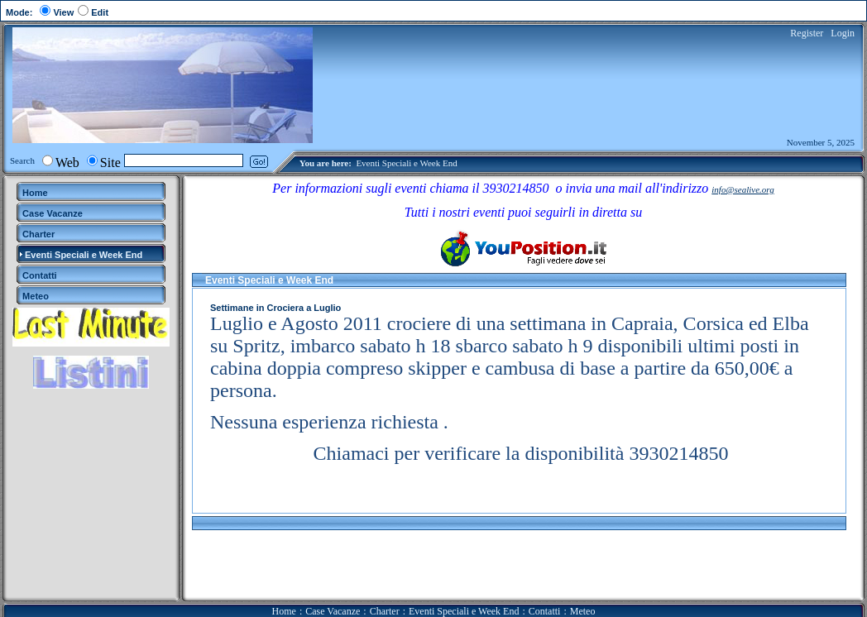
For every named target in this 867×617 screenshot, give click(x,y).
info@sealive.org (742, 189)
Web (67, 162)
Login (843, 33)
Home (284, 611)
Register (806, 33)
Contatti (545, 611)
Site (110, 162)
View (63, 12)
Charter (385, 611)
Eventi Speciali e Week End (406, 163)
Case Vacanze (332, 611)
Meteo (583, 611)
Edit (99, 12)
